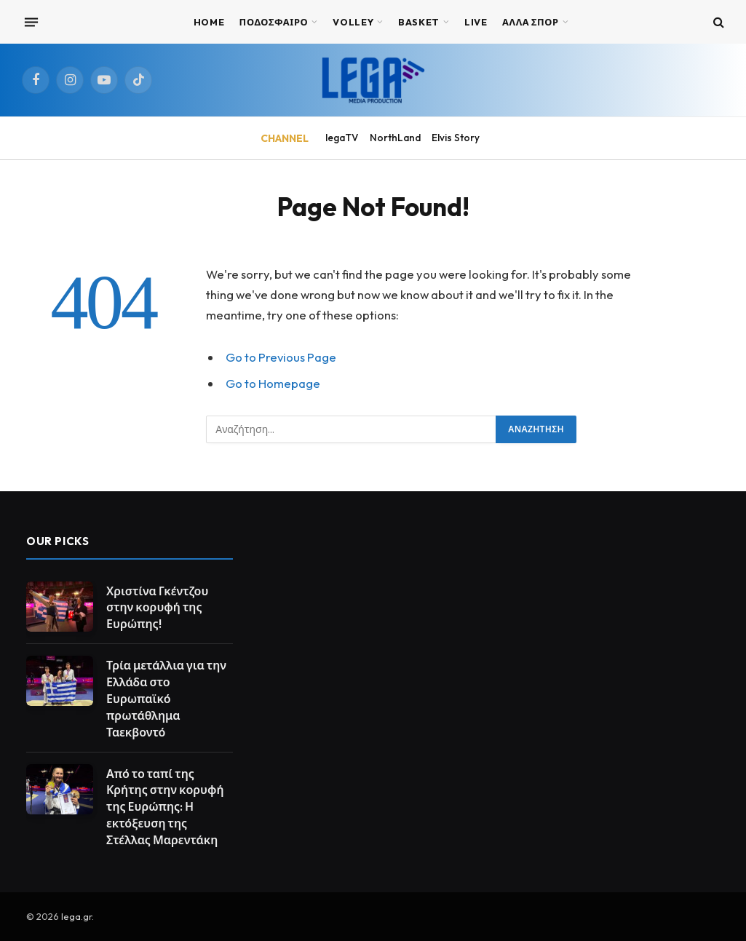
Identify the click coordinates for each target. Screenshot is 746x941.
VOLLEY (353, 22)
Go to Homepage (273, 383)
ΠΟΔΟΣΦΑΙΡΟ (274, 22)
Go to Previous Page (281, 357)
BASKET (419, 22)
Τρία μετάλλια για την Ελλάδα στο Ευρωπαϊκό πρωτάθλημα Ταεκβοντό (166, 698)
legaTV (341, 137)
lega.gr (76, 916)
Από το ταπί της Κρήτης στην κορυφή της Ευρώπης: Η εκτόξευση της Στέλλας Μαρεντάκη (165, 807)
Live (476, 22)
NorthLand (395, 137)
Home (209, 22)
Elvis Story (456, 137)
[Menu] (31, 21)
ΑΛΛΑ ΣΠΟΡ (530, 22)
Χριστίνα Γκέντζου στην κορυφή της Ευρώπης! (157, 608)
